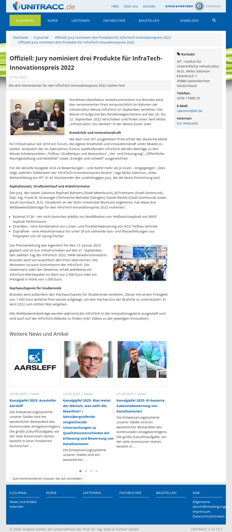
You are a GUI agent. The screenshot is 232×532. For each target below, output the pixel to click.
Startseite (20, 37)
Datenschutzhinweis (207, 516)
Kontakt (149, 6)
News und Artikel (23, 501)
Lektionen (81, 20)
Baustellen (149, 20)
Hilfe (114, 6)
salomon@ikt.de (189, 110)
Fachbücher (114, 20)
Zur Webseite (187, 123)
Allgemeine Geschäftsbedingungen (207, 504)
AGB (196, 492)
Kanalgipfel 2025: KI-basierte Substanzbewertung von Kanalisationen (140, 405)
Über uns (131, 6)
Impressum (201, 511)
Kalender (17, 506)
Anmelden (189, 20)
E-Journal (25, 20)
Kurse (53, 20)
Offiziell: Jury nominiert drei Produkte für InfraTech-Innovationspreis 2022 (113, 37)
